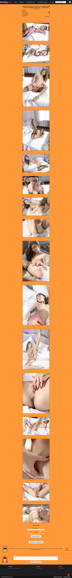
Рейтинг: (36, 532)
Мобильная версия (58, 576)
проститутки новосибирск (14, 568)
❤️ (67, 557)
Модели (21, 2)
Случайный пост (30, 2)
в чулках (47, 16)
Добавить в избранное (36, 542)
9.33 (49, 10)
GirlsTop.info (61, 568)
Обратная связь (67, 576)
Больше (52, 2)
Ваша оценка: (35, 528)
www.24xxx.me (39, 568)
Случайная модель (42, 2)
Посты (15, 2)
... (49, 16)
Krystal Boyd (36, 8)
